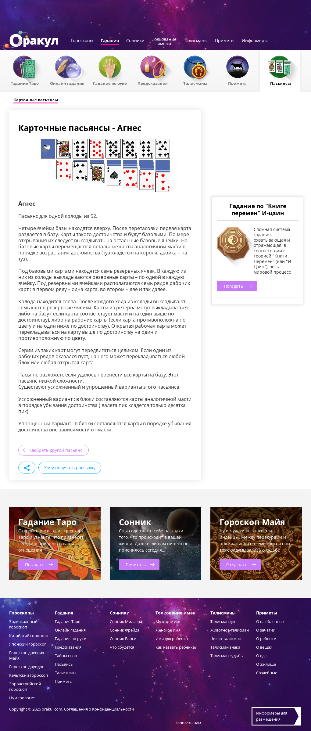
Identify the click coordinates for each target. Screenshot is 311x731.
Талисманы (196, 40)
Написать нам (187, 723)
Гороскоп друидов (26, 666)
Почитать (136, 564)
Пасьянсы (280, 83)
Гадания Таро (67, 621)
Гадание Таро (24, 83)
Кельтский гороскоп (28, 675)
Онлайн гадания (67, 83)
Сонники (135, 40)
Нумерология (22, 697)
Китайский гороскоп (28, 635)
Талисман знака (225, 647)
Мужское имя (168, 621)
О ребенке (266, 638)
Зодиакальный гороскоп (23, 624)
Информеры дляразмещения (271, 716)
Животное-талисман (229, 630)
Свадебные (266, 672)
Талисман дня (223, 621)
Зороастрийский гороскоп (25, 686)
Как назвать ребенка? (176, 647)
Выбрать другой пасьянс (56, 450)
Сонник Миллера (126, 621)
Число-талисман (225, 638)
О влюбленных (270, 621)
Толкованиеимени (164, 41)
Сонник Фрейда (124, 630)
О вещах (264, 647)
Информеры (255, 40)
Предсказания (153, 83)
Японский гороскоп (28, 644)
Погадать (233, 286)
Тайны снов (66, 655)
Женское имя (168, 630)
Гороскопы (82, 40)
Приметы (224, 40)
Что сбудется (122, 647)
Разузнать (236, 564)
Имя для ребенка (172, 638)
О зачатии (265, 630)
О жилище (266, 664)
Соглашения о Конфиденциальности (99, 709)
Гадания (110, 40)
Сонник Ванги (123, 638)
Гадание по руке (110, 83)
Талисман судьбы (227, 655)
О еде (261, 655)
